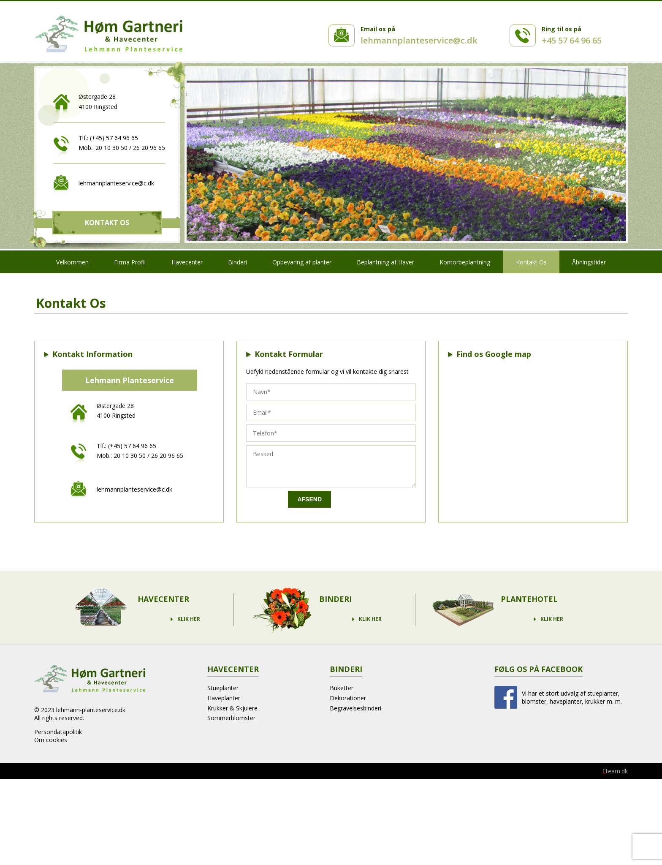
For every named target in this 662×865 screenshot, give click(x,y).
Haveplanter (223, 698)
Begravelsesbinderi (355, 708)
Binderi (237, 262)
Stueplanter (223, 688)
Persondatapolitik (58, 732)
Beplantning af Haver (385, 262)
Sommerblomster (231, 718)
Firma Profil (130, 262)
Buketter (341, 688)
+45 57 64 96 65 (572, 40)
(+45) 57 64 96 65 (114, 138)
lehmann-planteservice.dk (90, 710)
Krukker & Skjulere (232, 708)
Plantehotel (529, 599)
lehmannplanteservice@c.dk (419, 40)
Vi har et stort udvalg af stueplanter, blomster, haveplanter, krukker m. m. (572, 697)
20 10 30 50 (111, 148)
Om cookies (50, 740)
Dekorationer (348, 698)
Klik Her (188, 619)
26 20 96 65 (149, 148)
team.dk (615, 771)
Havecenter (187, 262)
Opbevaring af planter (301, 262)
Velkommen (72, 262)
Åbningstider (589, 262)
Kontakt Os (107, 222)
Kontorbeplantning (465, 262)
